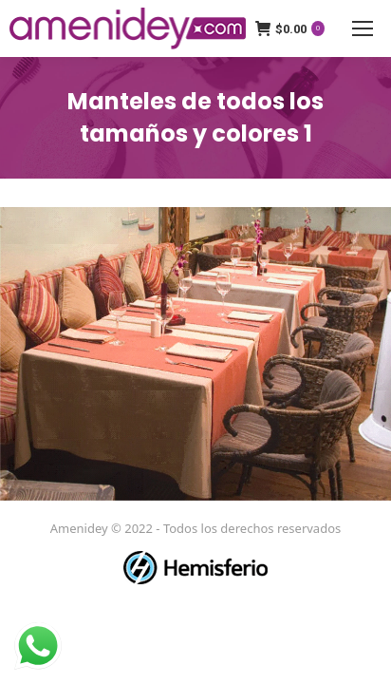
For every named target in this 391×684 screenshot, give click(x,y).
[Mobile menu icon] (363, 29)
